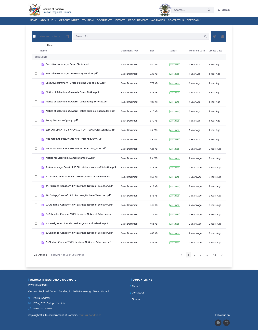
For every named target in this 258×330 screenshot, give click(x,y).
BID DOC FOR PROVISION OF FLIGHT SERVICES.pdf (74, 139)
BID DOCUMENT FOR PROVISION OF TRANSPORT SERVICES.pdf (80, 129)
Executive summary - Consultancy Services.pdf (72, 73)
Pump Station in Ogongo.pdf (62, 120)
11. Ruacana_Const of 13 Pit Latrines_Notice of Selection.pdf (79, 185)
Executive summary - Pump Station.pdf (67, 64)
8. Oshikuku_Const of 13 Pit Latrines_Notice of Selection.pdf (79, 214)
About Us (137, 286)
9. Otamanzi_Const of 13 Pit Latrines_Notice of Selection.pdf (79, 204)
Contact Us (138, 292)
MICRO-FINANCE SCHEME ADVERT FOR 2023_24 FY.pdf (76, 148)
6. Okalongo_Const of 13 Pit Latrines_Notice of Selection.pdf (79, 232)
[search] (205, 36)
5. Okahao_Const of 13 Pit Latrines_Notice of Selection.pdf (78, 242)
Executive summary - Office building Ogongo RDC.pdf (75, 82)
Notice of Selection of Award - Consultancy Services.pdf (76, 101)
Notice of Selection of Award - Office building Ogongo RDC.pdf (80, 110)
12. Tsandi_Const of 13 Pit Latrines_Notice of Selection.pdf (78, 176)
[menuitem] (33, 19)
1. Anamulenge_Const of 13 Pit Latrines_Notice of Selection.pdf (81, 167)
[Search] (137, 36)
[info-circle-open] (214, 36)
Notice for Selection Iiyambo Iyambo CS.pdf (70, 157)
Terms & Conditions (89, 315)
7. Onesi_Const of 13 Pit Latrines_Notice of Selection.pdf (77, 223)
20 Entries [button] (41, 255)
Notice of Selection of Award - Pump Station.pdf (72, 92)
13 (215, 255)
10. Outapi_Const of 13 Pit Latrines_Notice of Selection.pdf (78, 195)
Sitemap (136, 299)
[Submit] (209, 9)
